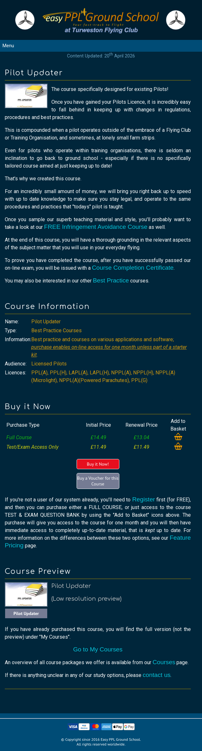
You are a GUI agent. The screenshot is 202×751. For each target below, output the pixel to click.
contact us (156, 675)
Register (143, 499)
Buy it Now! (98, 464)
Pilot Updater (26, 613)
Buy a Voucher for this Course (98, 481)
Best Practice (111, 280)
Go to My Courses (98, 649)
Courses (164, 662)
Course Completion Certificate (133, 267)
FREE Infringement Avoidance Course (95, 226)
